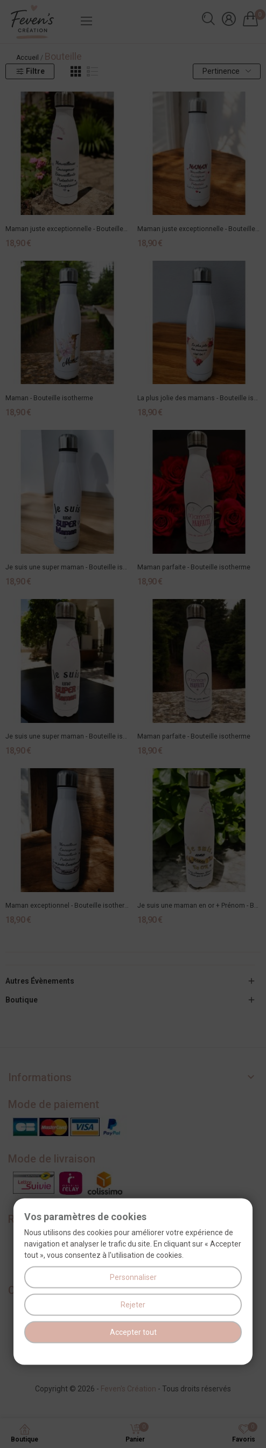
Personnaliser (133, 1277)
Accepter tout (133, 1332)
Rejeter (133, 1304)
